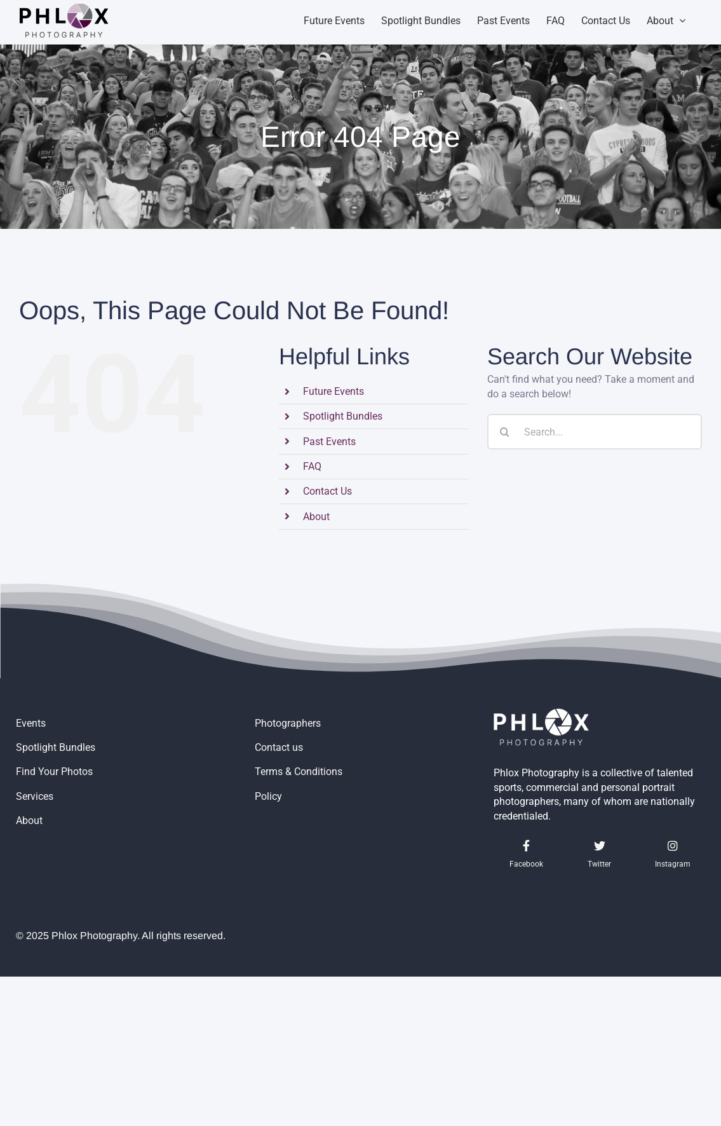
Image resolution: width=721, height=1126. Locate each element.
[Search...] (594, 432)
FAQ (312, 466)
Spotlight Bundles (342, 416)
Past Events (329, 442)
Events (31, 723)
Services (34, 796)
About (316, 517)
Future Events (333, 391)
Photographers (288, 723)
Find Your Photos (54, 772)
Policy (268, 796)
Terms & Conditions (298, 772)
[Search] (505, 432)
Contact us (279, 747)
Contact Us (327, 491)
